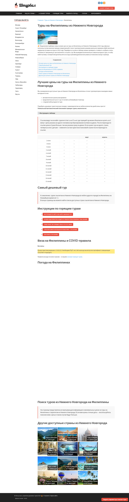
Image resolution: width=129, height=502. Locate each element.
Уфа (16, 79)
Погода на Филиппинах (46, 71)
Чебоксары (19, 85)
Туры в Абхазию (51, 437)
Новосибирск (19, 57)
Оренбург (18, 64)
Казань (17, 46)
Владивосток (19, 37)
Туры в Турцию (72, 481)
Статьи (84, 13)
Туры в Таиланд (51, 481)
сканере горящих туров (74, 257)
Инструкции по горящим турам (48, 67)
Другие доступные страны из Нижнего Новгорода (54, 75)
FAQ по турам (29, 13)
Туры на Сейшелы (91, 466)
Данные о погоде (19, 498)
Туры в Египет (72, 437)
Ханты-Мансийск (20, 82)
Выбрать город (72, 13)
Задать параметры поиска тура (114, 499)
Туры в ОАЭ (52, 466)
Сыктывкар (19, 73)
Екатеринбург (19, 43)
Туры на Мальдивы (90, 452)
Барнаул (18, 34)
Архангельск (19, 31)
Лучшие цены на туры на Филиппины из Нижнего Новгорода (57, 63)
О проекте (46, 495)
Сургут (17, 70)
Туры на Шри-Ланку (90, 481)
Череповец (18, 88)
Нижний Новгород (21, 54)
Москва (17, 25)
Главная (19, 13)
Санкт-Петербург (21, 28)
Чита (16, 91)
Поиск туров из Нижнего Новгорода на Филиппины (54, 73)
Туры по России (71, 466)
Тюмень (17, 76)
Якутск (17, 94)
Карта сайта (54, 495)
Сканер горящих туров (106, 8)
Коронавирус (96, 13)
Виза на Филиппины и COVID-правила (51, 69)
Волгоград (18, 40)
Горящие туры (58, 13)
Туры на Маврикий (70, 452)
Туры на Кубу (52, 452)
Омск (17, 61)
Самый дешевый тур (45, 65)
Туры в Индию (92, 437)
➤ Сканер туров (44, 13)
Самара (17, 67)
